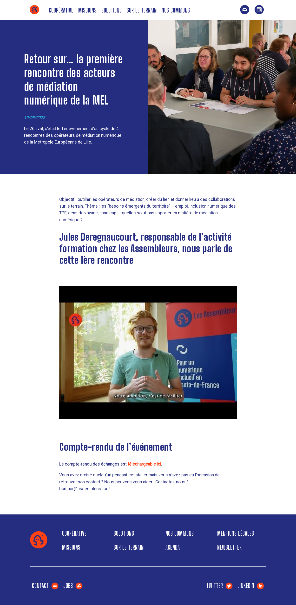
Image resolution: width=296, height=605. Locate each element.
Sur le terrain (142, 10)
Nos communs (176, 10)
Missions (87, 10)
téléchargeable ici (144, 464)
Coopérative (61, 10)
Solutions (111, 10)
